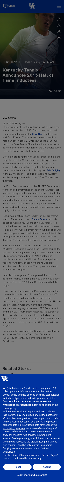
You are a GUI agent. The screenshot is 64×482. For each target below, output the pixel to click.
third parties (9, 415)
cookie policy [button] (9, 408)
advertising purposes (14, 428)
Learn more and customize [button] (32, 475)
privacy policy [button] (10, 394)
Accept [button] (47, 467)
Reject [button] (17, 467)
